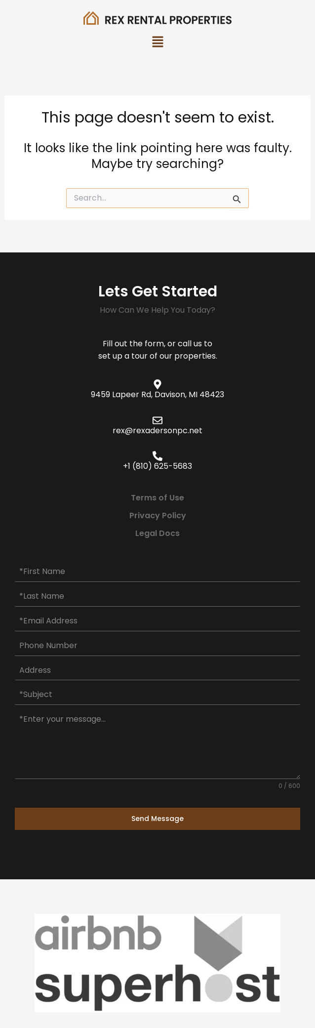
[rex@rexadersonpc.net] (157, 420)
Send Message (157, 818)
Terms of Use (157, 497)
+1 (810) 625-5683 (157, 466)
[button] (157, 43)
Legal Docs (157, 533)
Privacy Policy (157, 515)
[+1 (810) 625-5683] (157, 456)
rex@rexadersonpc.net (157, 430)
